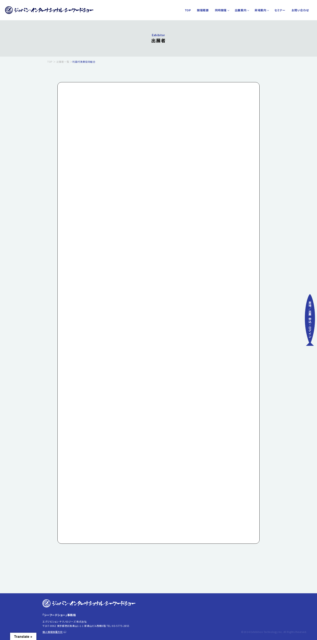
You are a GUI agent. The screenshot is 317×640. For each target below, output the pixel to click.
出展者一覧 (62, 61)
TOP (188, 10)
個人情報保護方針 (54, 632)
